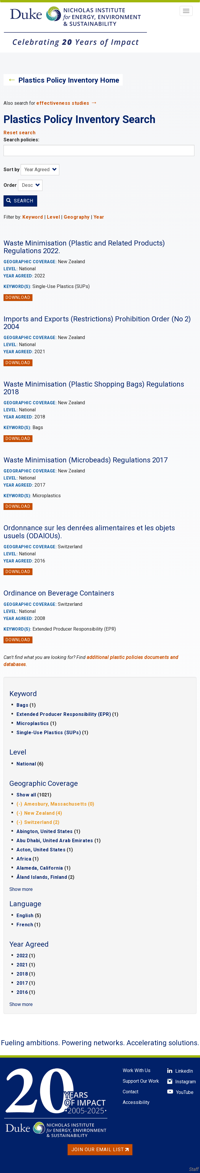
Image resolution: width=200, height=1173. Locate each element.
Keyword (32, 217)
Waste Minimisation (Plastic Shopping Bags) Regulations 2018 (94, 388)
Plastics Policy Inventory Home (68, 80)
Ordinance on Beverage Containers (59, 593)
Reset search (19, 132)
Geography (77, 217)
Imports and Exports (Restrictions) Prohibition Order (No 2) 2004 (97, 323)
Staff (194, 1169)
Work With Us (136, 1070)
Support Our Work (141, 1081)
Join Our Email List (100, 1149)
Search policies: (21, 140)
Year (99, 217)
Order (10, 185)
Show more (21, 889)
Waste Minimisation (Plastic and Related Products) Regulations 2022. (84, 247)
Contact (130, 1092)
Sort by (11, 169)
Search (19, 201)
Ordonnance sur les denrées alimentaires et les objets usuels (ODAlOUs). (89, 532)
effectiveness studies (62, 103)
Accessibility (136, 1102)
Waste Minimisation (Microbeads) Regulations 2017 (86, 460)
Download (18, 297)
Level (53, 217)
